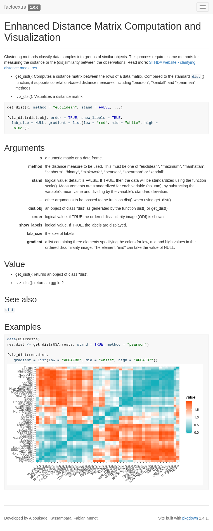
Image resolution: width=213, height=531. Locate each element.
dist (196, 77)
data (11, 339)
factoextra (15, 7)
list (77, 123)
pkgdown (190, 518)
